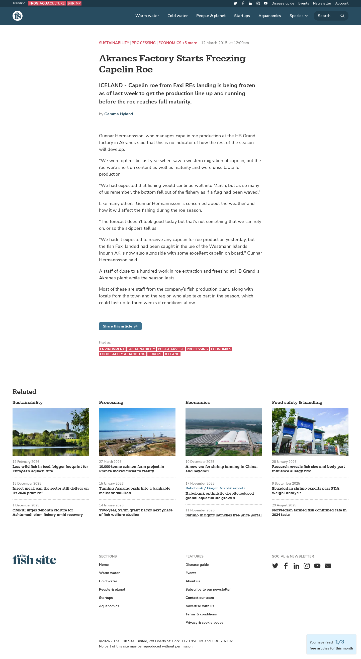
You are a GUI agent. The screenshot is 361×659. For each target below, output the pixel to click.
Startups (242, 16)
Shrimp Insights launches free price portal (224, 515)
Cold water (177, 16)
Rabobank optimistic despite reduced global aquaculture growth (220, 495)
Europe (155, 354)
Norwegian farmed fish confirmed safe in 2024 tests (309, 512)
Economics (169, 43)
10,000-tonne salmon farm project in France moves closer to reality (131, 469)
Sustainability (114, 43)
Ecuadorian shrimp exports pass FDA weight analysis (305, 490)
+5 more (189, 43)
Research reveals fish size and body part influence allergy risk (308, 469)
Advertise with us (200, 606)
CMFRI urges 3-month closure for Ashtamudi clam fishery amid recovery (48, 512)
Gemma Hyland (118, 114)
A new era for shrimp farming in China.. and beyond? (222, 469)
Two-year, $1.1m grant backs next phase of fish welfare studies (135, 512)
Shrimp (74, 3)
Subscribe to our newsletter (208, 589)
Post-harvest (171, 349)
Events (303, 3)
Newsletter (322, 3)
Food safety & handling (122, 354)
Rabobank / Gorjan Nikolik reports (215, 488)
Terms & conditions (201, 614)
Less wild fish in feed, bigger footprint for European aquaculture (50, 469)
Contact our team (200, 597)
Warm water (147, 16)
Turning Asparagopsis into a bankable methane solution (134, 490)
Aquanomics (269, 16)
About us (193, 581)
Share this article (120, 326)
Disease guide (283, 3)
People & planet (211, 16)
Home (104, 564)
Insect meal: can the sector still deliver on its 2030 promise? (51, 490)
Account (341, 3)
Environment (112, 349)
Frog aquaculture (47, 3)
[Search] (331, 16)
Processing (144, 43)
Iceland (172, 354)
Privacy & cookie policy (204, 622)
